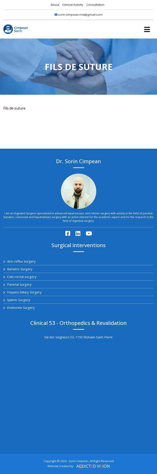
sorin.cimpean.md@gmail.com (79, 15)
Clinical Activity (72, 5)
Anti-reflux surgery (19, 261)
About (55, 5)
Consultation (95, 5)
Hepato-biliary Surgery (22, 292)
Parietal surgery (17, 284)
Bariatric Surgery (17, 269)
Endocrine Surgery (19, 307)
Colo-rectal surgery (19, 276)
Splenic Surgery (16, 300)
